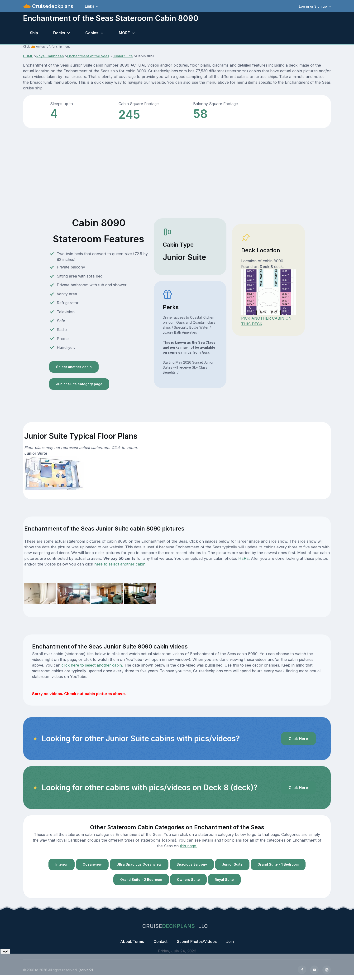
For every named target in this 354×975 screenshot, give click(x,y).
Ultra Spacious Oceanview (139, 864)
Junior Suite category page (79, 384)
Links (89, 6)
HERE (243, 558)
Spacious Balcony (192, 864)
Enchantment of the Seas (88, 56)
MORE (124, 32)
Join (230, 941)
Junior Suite (123, 56)
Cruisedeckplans (52, 6)
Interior (61, 864)
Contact (160, 941)
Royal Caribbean (50, 56)
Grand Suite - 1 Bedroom (278, 864)
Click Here (298, 738)
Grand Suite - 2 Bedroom (141, 880)
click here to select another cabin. (92, 665)
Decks (59, 32)
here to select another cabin (119, 564)
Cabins (91, 32)
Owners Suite (188, 880)
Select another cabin (74, 367)
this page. (188, 845)
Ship (34, 32)
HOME (28, 56)
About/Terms (132, 941)
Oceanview (92, 864)
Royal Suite (224, 880)
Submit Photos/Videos (197, 941)
